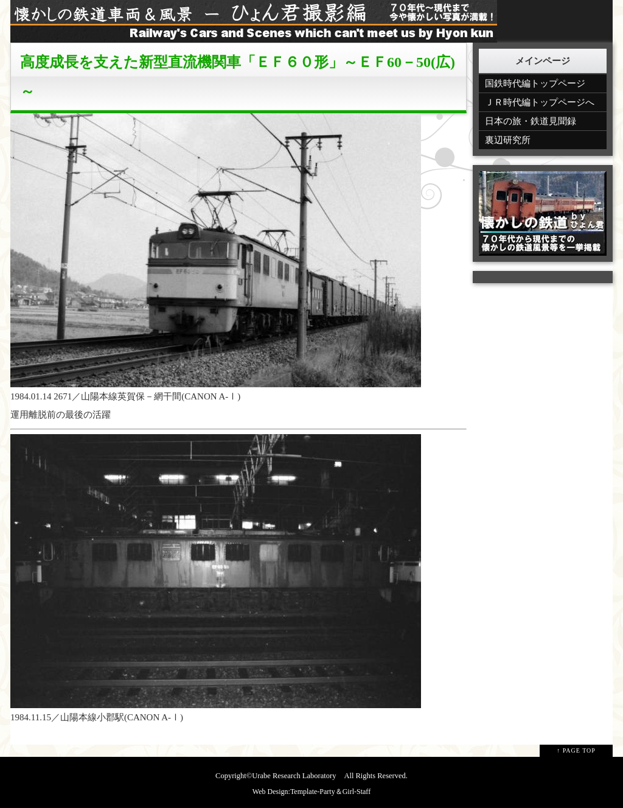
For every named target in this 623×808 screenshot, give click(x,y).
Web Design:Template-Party (293, 791)
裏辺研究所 (508, 140)
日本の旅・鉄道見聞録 (530, 121)
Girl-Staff (357, 791)
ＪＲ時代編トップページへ (539, 102)
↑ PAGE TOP (576, 750)
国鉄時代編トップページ (535, 83)
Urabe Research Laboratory (294, 775)
